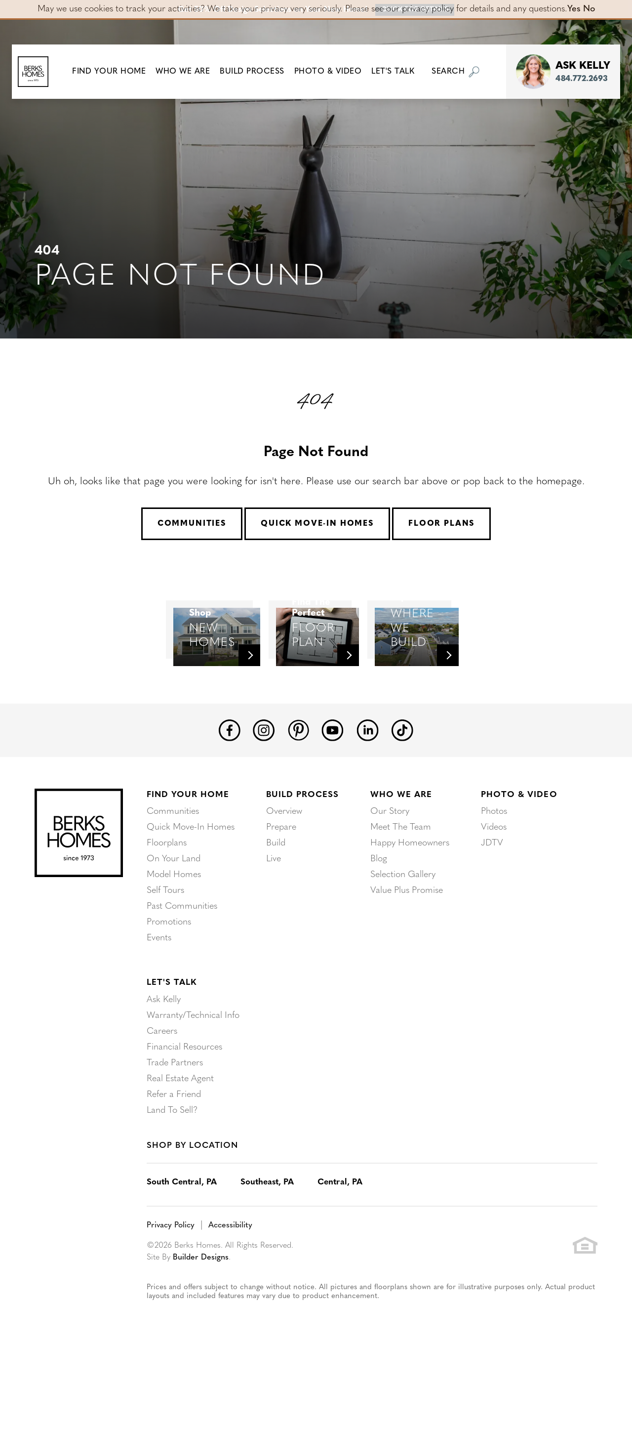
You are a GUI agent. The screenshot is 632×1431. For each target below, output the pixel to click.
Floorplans (167, 903)
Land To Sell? (172, 1171)
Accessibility (230, 1286)
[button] (116, 72)
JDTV (492, 903)
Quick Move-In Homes (317, 524)
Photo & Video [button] (335, 72)
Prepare (281, 887)
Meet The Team (400, 887)
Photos (494, 872)
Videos (494, 887)
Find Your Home (188, 855)
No (589, 9)
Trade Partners (175, 1123)
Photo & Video (519, 855)
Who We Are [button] (189, 72)
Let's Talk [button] (399, 72)
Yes (574, 9)
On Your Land (173, 919)
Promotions (169, 982)
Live (273, 919)
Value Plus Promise (406, 951)
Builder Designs (201, 1318)
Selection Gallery (402, 935)
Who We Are (401, 855)
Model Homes (174, 935)
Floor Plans (441, 524)
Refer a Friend (174, 1155)
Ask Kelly (164, 1060)
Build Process (302, 855)
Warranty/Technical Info (193, 1076)
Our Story (389, 872)
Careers (162, 1091)
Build (275, 903)
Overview (284, 872)
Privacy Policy (171, 1286)
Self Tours (165, 951)
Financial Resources (184, 1107)
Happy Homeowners (409, 903)
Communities (192, 524)
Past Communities (182, 966)
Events (159, 998)
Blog (378, 919)
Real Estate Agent (180, 1139)
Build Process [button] (259, 72)
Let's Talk (172, 1043)
